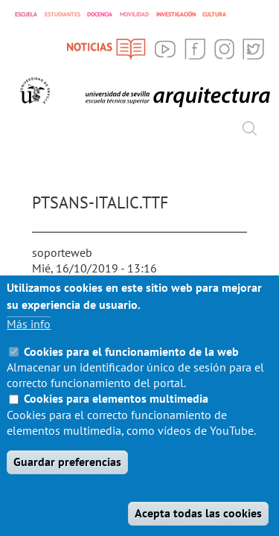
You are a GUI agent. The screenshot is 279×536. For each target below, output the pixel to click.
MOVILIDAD (134, 14)
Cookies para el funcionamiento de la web (131, 373)
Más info (29, 345)
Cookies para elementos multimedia (116, 420)
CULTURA (214, 14)
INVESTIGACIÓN (176, 14)
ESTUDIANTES (62, 14)
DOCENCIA (99, 14)
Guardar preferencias (67, 483)
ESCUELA (26, 14)
